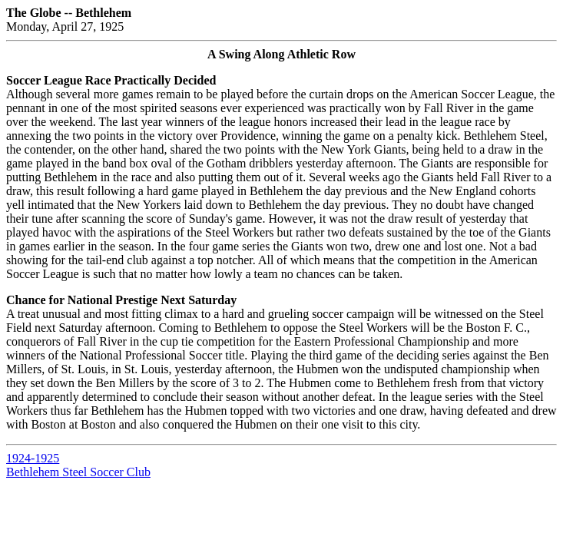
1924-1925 (32, 458)
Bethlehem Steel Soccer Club (78, 471)
